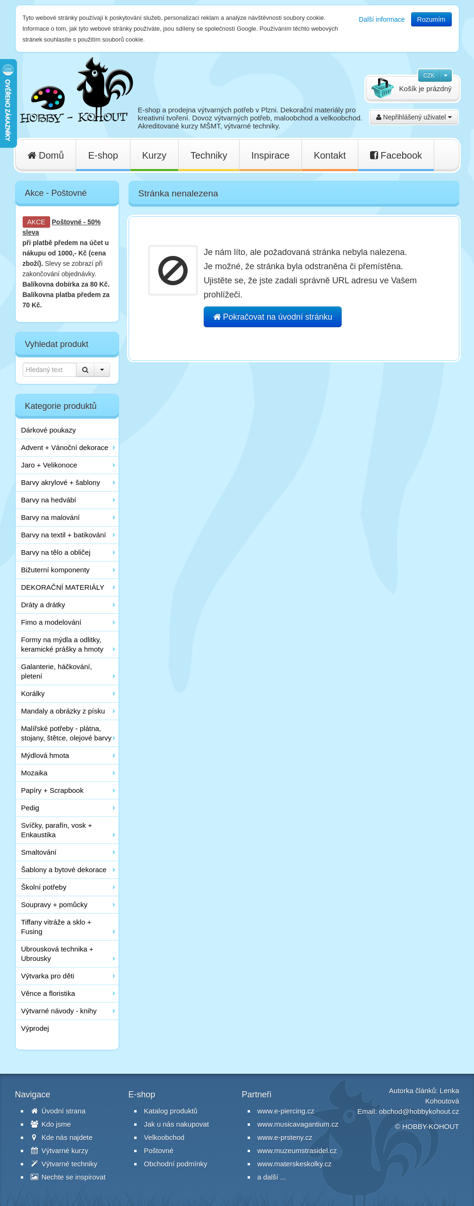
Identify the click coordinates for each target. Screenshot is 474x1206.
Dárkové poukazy (48, 430)
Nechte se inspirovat (68, 1177)
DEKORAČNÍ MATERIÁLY (62, 587)
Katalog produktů (171, 1111)
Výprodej (35, 1028)
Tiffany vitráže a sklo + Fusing (56, 926)
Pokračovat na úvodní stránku (272, 317)
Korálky (33, 693)
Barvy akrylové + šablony (60, 482)
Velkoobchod (164, 1137)
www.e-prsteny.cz (285, 1137)
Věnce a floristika (48, 993)
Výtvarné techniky (64, 1164)
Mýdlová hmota (45, 755)
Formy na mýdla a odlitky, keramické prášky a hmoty (62, 644)
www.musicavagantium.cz (298, 1124)
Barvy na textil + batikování (63, 535)
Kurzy (154, 155)
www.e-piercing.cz (286, 1111)
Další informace (382, 19)
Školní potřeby (44, 887)
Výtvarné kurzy (59, 1151)
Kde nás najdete (62, 1137)
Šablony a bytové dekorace (64, 870)
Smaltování (39, 852)
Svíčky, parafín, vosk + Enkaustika (56, 830)
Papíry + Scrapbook (52, 790)
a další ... (272, 1177)
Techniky (208, 155)
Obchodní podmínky (175, 1164)
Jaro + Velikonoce (49, 465)
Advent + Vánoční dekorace (65, 447)
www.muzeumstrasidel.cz (297, 1151)
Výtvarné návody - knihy (59, 1011)
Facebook (396, 155)
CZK (429, 75)
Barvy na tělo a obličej (56, 552)
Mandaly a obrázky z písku (63, 711)
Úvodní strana (58, 1111)
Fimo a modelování (51, 622)
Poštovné (67, 222)
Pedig (30, 808)
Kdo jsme (51, 1124)
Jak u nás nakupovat (176, 1124)
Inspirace (270, 155)
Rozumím (431, 19)
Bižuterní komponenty (55, 570)
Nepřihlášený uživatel (414, 117)
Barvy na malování (50, 517)
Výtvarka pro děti (48, 976)
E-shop (103, 155)
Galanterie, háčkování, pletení (56, 671)
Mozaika (34, 773)
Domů (45, 155)
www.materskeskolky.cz (295, 1164)
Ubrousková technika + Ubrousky (57, 953)
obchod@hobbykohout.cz (419, 1111)
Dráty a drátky (43, 605)
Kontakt (330, 155)
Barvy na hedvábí (49, 500)
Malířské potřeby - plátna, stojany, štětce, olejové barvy (66, 733)
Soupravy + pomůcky (54, 904)
